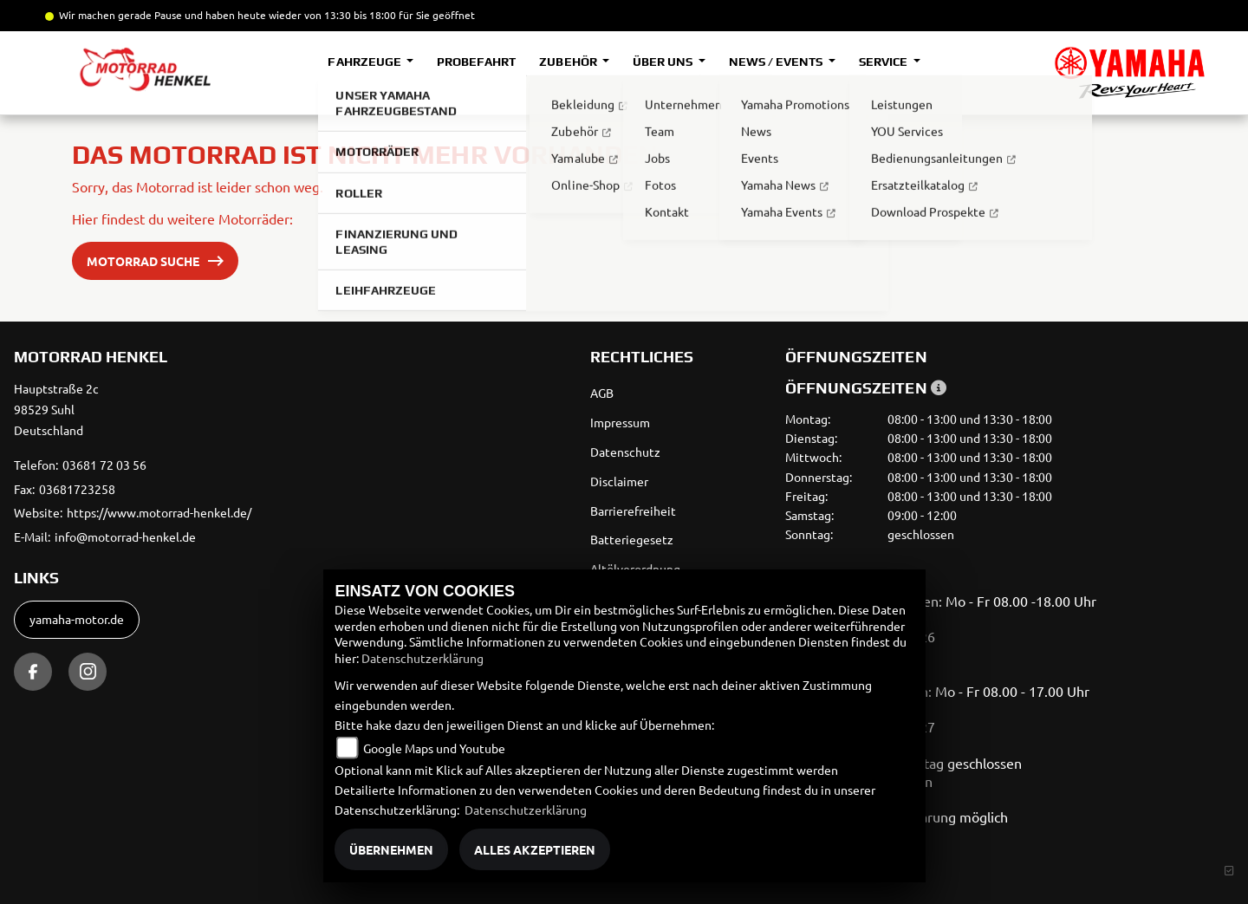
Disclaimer (619, 481)
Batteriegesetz (631, 539)
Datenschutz (625, 451)
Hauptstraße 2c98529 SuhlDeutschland (56, 409)
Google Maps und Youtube (434, 748)
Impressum (620, 422)
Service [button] (884, 61)
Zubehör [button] (569, 61)
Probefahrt (476, 61)
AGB (602, 392)
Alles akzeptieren (534, 849)
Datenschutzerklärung (422, 658)
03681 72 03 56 (104, 464)
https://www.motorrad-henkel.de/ (159, 512)
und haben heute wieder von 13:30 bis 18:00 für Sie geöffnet (328, 15)
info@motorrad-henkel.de (125, 536)
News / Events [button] (777, 61)
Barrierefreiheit (633, 510)
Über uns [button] (664, 61)
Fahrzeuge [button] (365, 61)
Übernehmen (391, 849)
